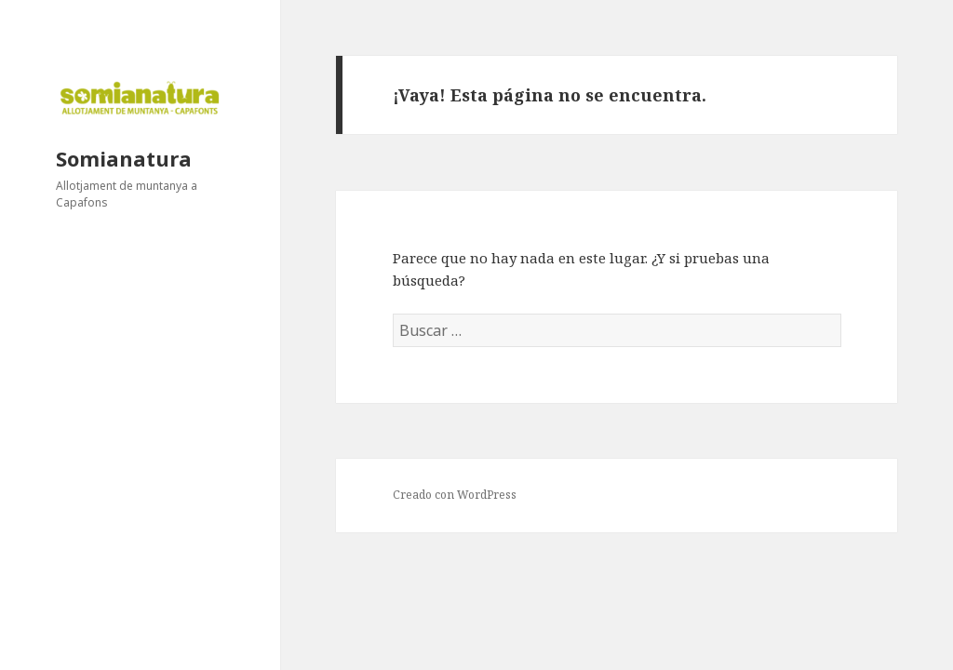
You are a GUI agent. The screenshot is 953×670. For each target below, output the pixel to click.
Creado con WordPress (455, 494)
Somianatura (124, 158)
